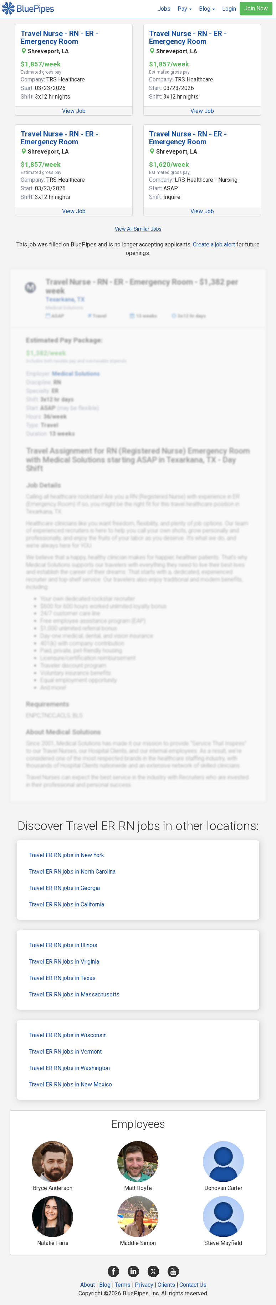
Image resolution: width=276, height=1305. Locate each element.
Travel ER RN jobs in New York (66, 855)
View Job (74, 111)
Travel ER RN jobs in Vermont (65, 1051)
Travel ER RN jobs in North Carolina (72, 871)
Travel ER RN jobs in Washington (69, 1068)
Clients (166, 1284)
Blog (105, 1284)
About (87, 1284)
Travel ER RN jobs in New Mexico (70, 1084)
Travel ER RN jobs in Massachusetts (74, 994)
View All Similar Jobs (138, 229)
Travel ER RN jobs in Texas (62, 978)
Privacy (144, 1284)
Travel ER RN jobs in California (66, 904)
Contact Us (192, 1284)
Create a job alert (214, 244)
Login (229, 8)
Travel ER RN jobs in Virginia (64, 961)
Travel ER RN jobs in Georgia (64, 888)
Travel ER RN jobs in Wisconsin (68, 1035)
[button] (184, 9)
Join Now (256, 8)
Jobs (164, 8)
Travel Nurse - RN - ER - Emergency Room (59, 37)
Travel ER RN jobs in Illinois (63, 945)
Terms (123, 1284)
